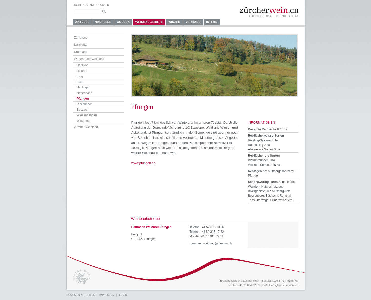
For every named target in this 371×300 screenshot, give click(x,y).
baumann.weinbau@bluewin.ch (211, 243)
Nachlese (103, 22)
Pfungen (83, 98)
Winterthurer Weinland (89, 59)
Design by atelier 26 (81, 295)
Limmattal (80, 45)
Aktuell (82, 22)
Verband (193, 22)
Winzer (174, 22)
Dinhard (82, 71)
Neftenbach (84, 93)
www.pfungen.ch (143, 163)
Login (77, 5)
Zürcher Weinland (86, 127)
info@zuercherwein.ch (284, 285)
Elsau (80, 82)
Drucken (102, 5)
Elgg (80, 76)
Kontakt (88, 5)
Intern (211, 22)
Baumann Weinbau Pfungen (151, 227)
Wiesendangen (87, 115)
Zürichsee (81, 37)
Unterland (80, 52)
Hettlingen (83, 87)
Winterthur (84, 121)
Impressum (107, 295)
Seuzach (83, 109)
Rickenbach (85, 104)
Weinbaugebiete (149, 22)
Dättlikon (83, 65)
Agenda (123, 22)
